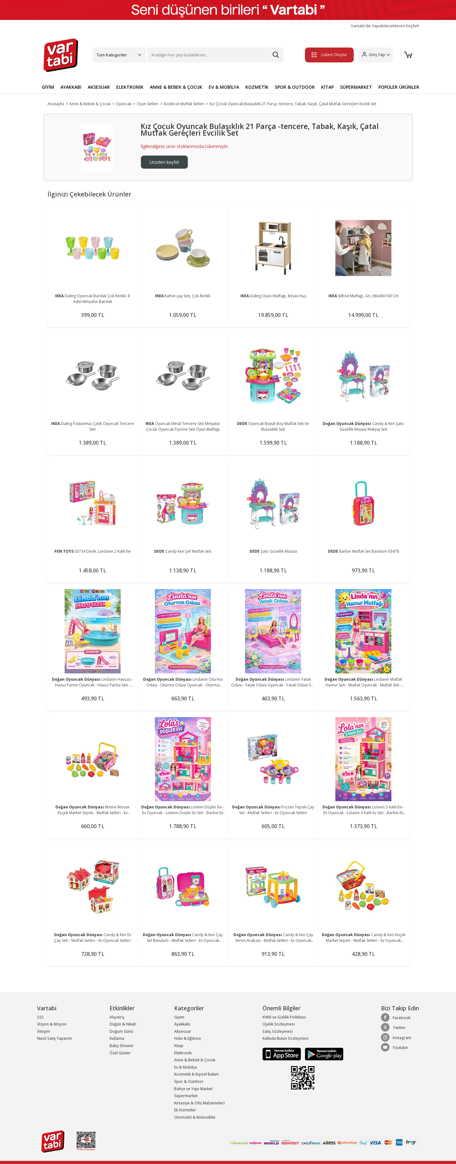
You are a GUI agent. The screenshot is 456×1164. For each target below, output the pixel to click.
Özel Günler (120, 1053)
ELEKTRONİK (129, 87)
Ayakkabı (182, 1024)
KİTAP (327, 87)
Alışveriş (117, 1017)
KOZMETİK (257, 87)
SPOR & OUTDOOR (295, 87)
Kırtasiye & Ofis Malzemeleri (199, 1103)
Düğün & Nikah (123, 1024)
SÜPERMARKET (356, 87)
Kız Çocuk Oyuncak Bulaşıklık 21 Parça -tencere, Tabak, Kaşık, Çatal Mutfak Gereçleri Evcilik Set (293, 103)
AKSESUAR (99, 87)
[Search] (216, 55)
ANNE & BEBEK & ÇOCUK (176, 87)
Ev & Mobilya (185, 1067)
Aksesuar (182, 1031)
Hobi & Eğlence (187, 1038)
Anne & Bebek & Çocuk (90, 103)
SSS (40, 1017)
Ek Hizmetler (185, 1110)
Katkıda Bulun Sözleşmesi (285, 1038)
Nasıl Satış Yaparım (54, 1038)
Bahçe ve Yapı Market (193, 1088)
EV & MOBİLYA (224, 87)
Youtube (394, 1047)
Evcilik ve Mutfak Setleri (184, 103)
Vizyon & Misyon (51, 1024)
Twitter (393, 1027)
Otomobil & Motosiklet (194, 1117)
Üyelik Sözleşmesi (279, 1024)
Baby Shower (122, 1045)
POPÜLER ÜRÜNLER (398, 87)
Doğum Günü (121, 1031)
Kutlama (117, 1038)
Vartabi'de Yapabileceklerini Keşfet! (385, 26)
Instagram (396, 1037)
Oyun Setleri (147, 103)
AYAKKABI (70, 87)
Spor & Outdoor (189, 1081)
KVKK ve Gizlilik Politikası (284, 1017)
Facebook (395, 1017)
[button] (375, 55)
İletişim (43, 1031)
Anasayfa (56, 103)
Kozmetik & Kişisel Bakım (196, 1074)
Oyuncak (123, 103)
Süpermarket (186, 1095)
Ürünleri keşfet (164, 162)
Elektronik (183, 1053)
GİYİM (48, 87)
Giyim (179, 1017)
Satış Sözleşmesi (278, 1031)
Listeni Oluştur (329, 54)
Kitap (178, 1045)
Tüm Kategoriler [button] (112, 55)
